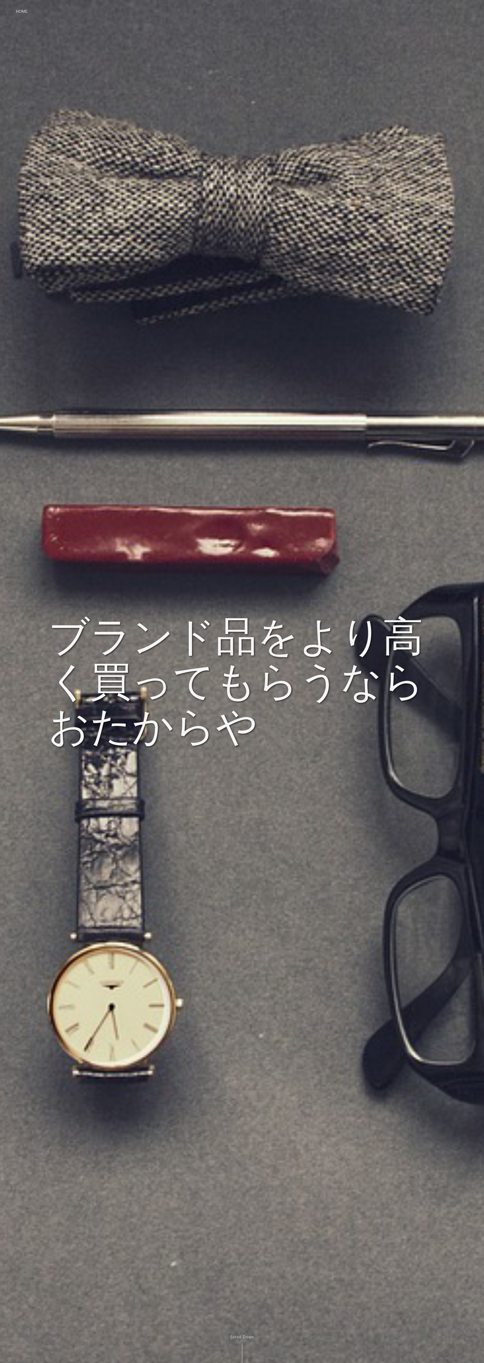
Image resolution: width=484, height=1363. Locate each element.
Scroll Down (242, 1337)
